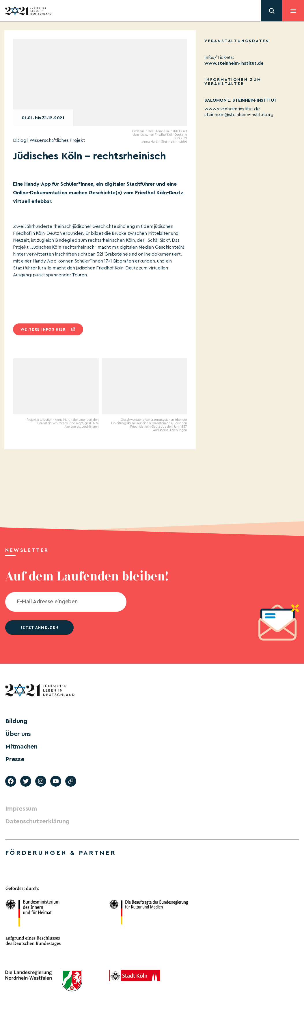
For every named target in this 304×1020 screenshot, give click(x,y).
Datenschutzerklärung (37, 821)
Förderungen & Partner (60, 853)
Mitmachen (21, 746)
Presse (15, 759)
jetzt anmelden (39, 627)
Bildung (16, 721)
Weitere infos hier (43, 329)
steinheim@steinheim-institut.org (238, 114)
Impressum (21, 808)
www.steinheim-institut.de (234, 63)
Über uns (18, 734)
